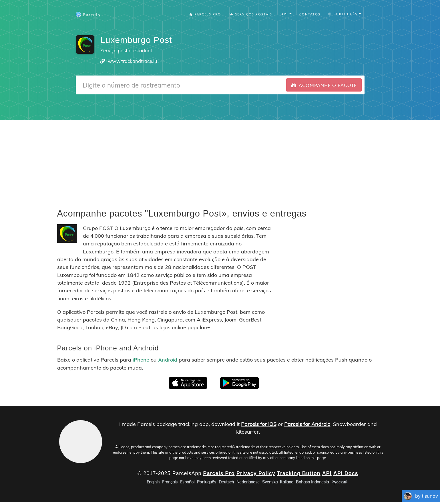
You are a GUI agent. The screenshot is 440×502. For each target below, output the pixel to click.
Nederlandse (248, 482)
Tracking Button (298, 473)
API (327, 473)
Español (187, 482)
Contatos (309, 14)
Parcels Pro (205, 14)
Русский (339, 482)
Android (167, 359)
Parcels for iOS (258, 424)
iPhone (141, 359)
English (153, 482)
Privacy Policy (255, 473)
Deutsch (226, 482)
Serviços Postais (251, 14)
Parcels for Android (307, 424)
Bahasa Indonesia (312, 482)
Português (206, 482)
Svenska (270, 482)
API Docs (345, 473)
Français (170, 482)
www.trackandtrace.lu (132, 61)
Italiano (286, 482)
